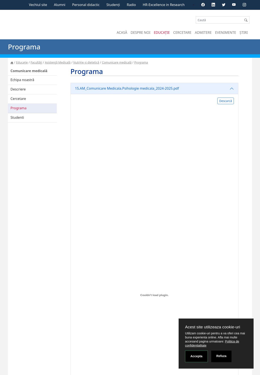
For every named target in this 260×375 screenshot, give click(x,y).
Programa (141, 62)
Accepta (196, 356)
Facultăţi (36, 62)
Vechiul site (38, 4)
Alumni (59, 4)
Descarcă (225, 101)
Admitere (203, 32)
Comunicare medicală (116, 62)
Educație (162, 32)
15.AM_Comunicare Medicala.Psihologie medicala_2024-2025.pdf (127, 88)
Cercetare (182, 32)
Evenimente (225, 32)
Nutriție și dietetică (86, 62)
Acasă (122, 32)
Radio (131, 4)
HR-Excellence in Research (164, 4)
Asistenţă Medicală (57, 62)
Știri (244, 32)
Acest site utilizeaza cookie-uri (212, 327)
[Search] (219, 20)
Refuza (221, 356)
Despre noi (140, 32)
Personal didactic (86, 4)
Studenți (113, 4)
